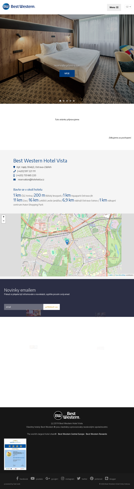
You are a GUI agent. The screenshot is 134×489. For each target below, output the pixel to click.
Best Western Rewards (96, 434)
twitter (82, 479)
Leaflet (110, 275)
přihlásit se (51, 307)
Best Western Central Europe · (72, 434)
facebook (22, 479)
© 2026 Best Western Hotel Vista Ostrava (114, 484)
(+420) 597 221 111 (26, 171)
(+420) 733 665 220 (26, 175)
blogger (110, 479)
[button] (114, 7)
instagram (67, 479)
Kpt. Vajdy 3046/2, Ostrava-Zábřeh (34, 167)
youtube (37, 479)
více (67, 73)
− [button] (3, 221)
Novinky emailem (20, 292)
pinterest (96, 479)
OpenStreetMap (120, 275)
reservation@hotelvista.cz (31, 179)
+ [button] (3, 217)
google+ (52, 479)
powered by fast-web (12, 484)
